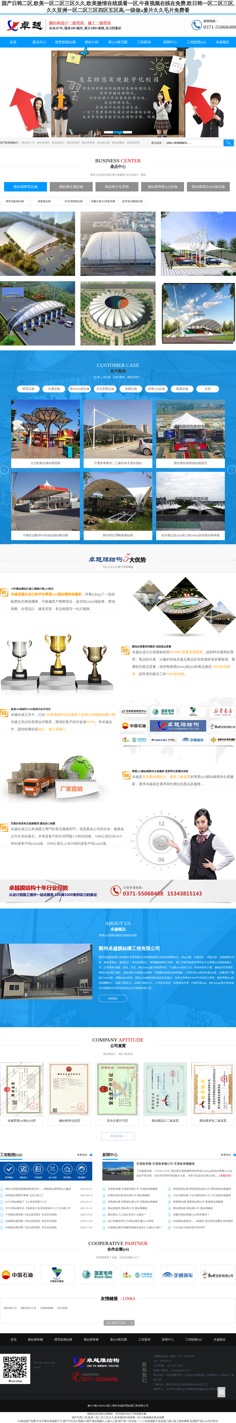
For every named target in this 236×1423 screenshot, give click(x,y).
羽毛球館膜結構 (74, 201)
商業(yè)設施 (156, 388)
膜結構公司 (28, 142)
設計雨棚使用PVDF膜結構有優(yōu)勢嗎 (130, 1221)
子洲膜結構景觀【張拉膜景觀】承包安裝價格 (31, 1214)
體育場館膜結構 (15, 201)
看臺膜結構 (44, 201)
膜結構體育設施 (26, 186)
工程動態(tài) (196, 42)
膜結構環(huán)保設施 (208, 186)
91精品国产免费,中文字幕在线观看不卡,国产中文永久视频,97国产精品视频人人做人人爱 (68, 1421)
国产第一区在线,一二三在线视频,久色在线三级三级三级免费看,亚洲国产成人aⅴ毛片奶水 (168, 1421)
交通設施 (54, 388)
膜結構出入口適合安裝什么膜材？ (127, 1214)
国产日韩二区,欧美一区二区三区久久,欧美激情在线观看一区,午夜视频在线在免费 (118, 1417)
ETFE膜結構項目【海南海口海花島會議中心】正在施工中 (38, 1208)
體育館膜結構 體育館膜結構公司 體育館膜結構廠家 (202, 1188)
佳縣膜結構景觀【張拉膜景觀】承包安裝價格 (31, 1221)
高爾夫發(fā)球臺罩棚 (103, 201)
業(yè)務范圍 (117, 42)
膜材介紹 (91, 42)
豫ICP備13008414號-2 (100, 1405)
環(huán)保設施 (79, 388)
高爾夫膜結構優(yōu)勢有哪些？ (191, 1214)
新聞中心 (170, 42)
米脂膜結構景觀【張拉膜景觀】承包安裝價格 (31, 1227)
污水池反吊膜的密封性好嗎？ (190, 1227)
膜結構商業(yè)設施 (162, 186)
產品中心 (39, 42)
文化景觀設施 (105, 388)
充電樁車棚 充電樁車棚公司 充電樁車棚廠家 (165, 1163)
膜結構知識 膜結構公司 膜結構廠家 (193, 1208)
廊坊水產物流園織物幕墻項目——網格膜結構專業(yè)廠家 (38, 1188)
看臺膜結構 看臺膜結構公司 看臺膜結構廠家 (198, 1201)
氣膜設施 (182, 388)
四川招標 (62, 1307)
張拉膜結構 (103, 142)
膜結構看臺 (73, 142)
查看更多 (82, 1154)
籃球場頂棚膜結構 (132, 201)
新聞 (110, 1155)
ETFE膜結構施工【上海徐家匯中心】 (26, 1201)
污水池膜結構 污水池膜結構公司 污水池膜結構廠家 (202, 1195)
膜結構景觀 (133, 142)
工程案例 (144, 42)
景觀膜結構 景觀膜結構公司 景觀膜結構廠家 (133, 1201)
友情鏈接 (109, 1298)
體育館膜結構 (65, 42)
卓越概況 (222, 42)
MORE (112, 998)
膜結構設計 (58, 142)
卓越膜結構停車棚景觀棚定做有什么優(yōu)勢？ (135, 1227)
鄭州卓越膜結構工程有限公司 (129, 948)
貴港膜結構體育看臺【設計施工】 (24, 1195)
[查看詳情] (225, 1175)
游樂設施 (131, 388)
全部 (208, 388)
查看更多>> (118, 1136)
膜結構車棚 (88, 142)
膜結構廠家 (118, 142)
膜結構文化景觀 (117, 186)
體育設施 (28, 388)
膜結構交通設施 (71, 186)
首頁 (13, 42)
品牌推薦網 (46, 1307)
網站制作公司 (28, 1307)
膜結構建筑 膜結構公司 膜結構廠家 (128, 1208)
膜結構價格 (43, 142)
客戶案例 (118, 371)
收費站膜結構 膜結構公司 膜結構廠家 (129, 1195)
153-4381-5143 (115, 1322)
